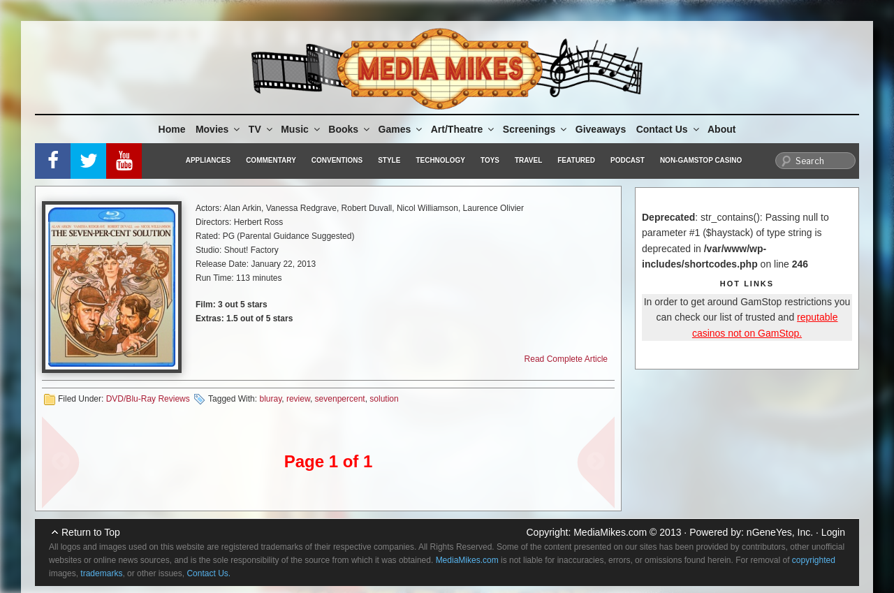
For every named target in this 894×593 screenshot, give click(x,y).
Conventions (337, 160)
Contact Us (668, 129)
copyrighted (813, 560)
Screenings (536, 129)
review (298, 399)
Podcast (627, 160)
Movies (219, 129)
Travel (528, 160)
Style (389, 160)
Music (301, 129)
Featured (576, 160)
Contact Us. (208, 573)
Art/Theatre (464, 129)
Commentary (271, 160)
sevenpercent (340, 399)
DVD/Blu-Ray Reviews (148, 399)
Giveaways (601, 129)
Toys (490, 160)
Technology (440, 160)
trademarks (101, 573)
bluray (270, 399)
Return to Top (90, 532)
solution (383, 399)
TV (261, 129)
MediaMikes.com (610, 532)
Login (833, 532)
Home (172, 129)
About (721, 129)
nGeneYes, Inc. (780, 532)
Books (350, 129)
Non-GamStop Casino (701, 160)
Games (402, 129)
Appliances (208, 160)
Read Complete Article (566, 359)
